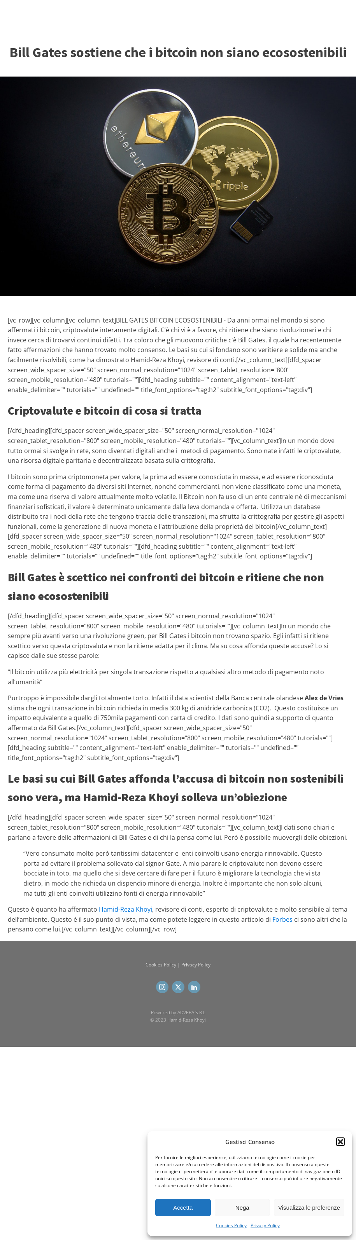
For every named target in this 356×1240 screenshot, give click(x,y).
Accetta (183, 1207)
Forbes (282, 919)
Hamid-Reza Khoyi (125, 909)
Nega (242, 1207)
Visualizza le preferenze (309, 1207)
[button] (340, 1142)
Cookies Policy (231, 1225)
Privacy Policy (265, 1225)
